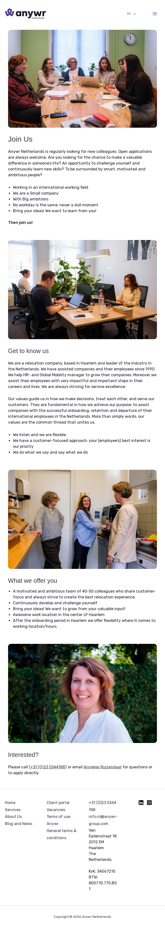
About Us (13, 816)
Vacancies (56, 809)
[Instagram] (149, 802)
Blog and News (18, 823)
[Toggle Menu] (133, 14)
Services (13, 809)
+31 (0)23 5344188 (47, 767)
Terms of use (58, 816)
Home (10, 802)
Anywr (53, 823)
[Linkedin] (141, 802)
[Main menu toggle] (154, 13)
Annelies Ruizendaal (102, 767)
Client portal (58, 802)
